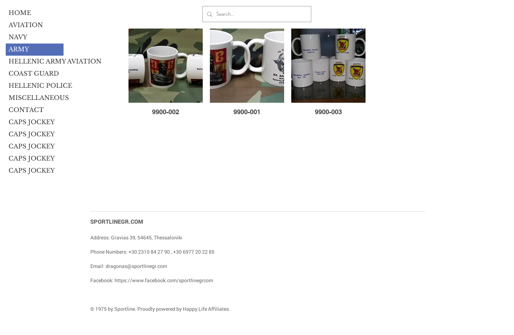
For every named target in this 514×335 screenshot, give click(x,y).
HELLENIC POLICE (36, 86)
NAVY (18, 37)
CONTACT (26, 110)
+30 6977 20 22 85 (194, 251)
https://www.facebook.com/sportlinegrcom (164, 280)
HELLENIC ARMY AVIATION (36, 61)
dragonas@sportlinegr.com (136, 266)
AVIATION (26, 25)
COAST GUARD (34, 73)
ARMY (19, 49)
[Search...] (256, 14)
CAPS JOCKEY (32, 122)
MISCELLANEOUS (36, 98)
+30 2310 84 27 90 (149, 251)
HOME (20, 13)
